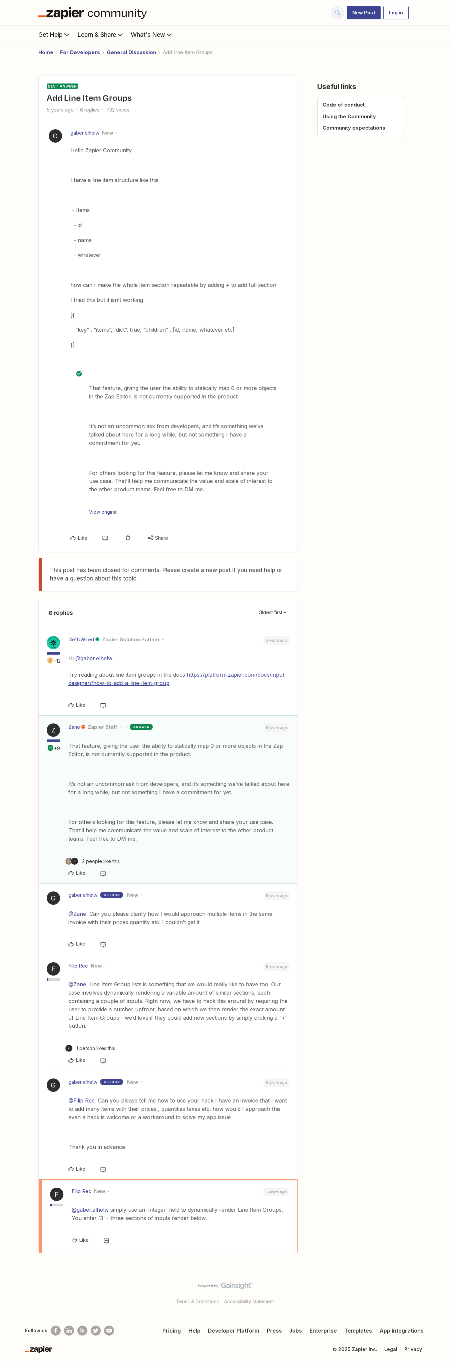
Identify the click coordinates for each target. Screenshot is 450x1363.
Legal (390, 1349)
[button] (364, 12)
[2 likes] (92, 861)
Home (45, 52)
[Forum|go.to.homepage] (94, 12)
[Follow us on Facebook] (56, 1331)
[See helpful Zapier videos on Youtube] (109, 1331)
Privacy (413, 1349)
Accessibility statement (249, 1301)
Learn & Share (100, 34)
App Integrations (402, 1330)
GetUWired (81, 639)
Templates (358, 1330)
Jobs (295, 1330)
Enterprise (323, 1330)
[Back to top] (436, 1291)
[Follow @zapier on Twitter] (96, 1331)
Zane (74, 727)
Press (274, 1330)
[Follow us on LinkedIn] (69, 1331)
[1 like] (90, 1048)
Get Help (54, 34)
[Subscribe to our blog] (82, 1331)
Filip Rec (78, 966)
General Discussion (131, 52)
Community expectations (354, 128)
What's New (152, 34)
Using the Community (349, 116)
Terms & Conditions (197, 1301)
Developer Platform (233, 1330)
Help (194, 1330)
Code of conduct (344, 105)
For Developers (80, 52)
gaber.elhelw (84, 133)
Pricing (171, 1330)
